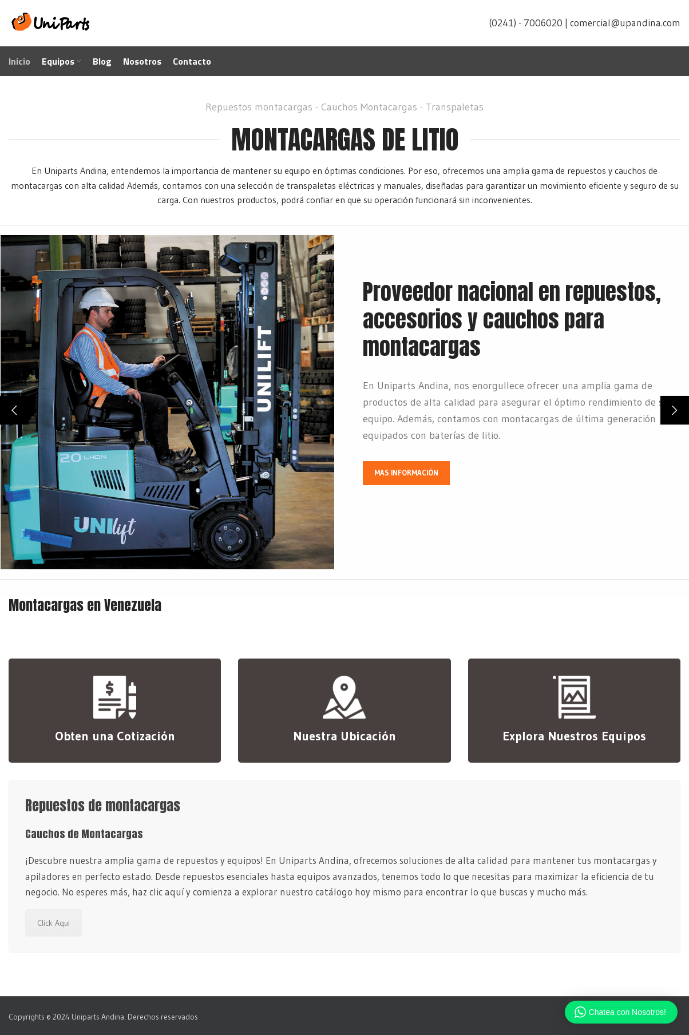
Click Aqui (53, 923)
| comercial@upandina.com (622, 23)
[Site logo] (51, 21)
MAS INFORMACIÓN (406, 472)
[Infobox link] (115, 711)
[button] (14, 410)
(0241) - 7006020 (526, 23)
